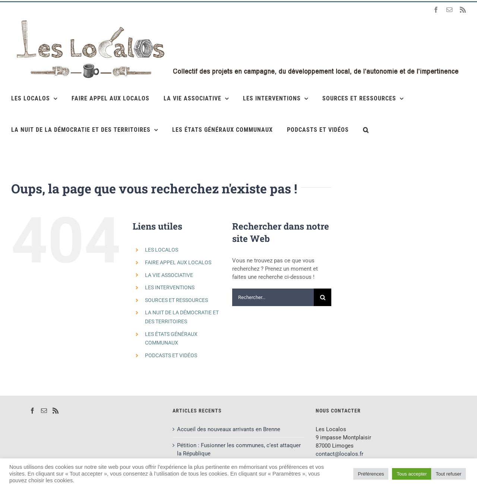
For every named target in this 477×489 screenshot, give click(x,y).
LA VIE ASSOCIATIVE (169, 275)
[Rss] (56, 411)
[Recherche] (322, 297)
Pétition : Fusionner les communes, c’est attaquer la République (239, 449)
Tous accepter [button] (412, 474)
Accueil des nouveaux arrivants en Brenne (228, 429)
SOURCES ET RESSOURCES (176, 300)
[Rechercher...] (273, 297)
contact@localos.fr (339, 454)
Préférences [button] (371, 474)
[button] (366, 129)
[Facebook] (32, 411)
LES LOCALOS (161, 250)
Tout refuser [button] (448, 474)
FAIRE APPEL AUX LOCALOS (178, 262)
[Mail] (44, 411)
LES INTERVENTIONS (170, 287)
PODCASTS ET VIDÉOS (171, 355)
